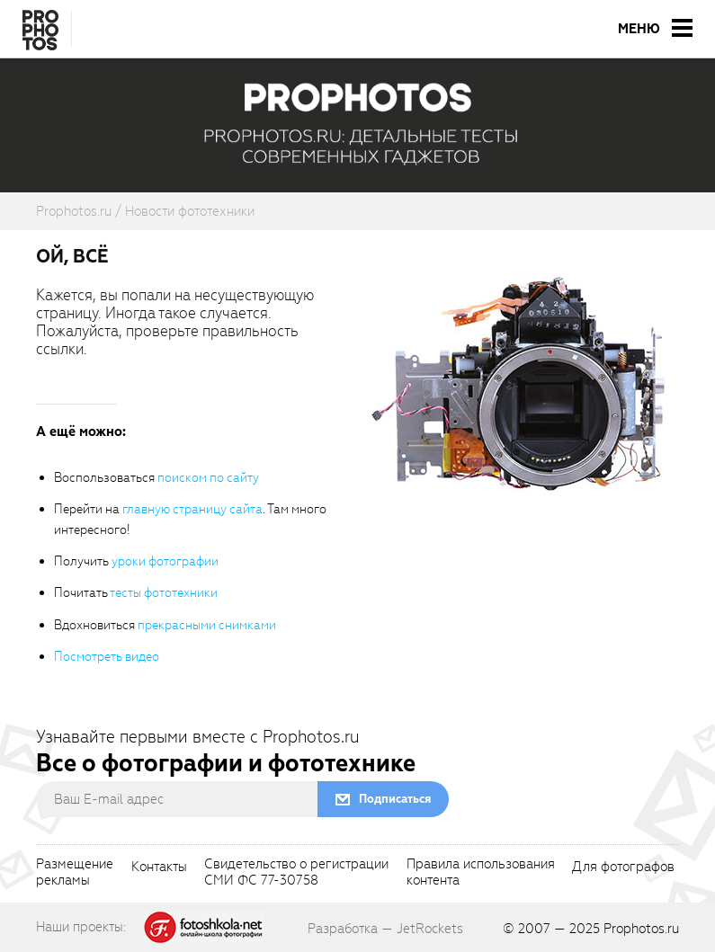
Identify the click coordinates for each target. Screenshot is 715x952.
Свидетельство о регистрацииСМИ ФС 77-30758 (296, 873)
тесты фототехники (164, 592)
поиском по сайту (208, 477)
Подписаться (395, 798)
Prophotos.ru (641, 929)
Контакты (159, 867)
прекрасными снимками (207, 625)
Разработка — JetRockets (385, 929)
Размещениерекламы (74, 873)
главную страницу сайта (192, 509)
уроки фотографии (165, 561)
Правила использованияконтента (481, 873)
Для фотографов (623, 867)
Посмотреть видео (106, 656)
